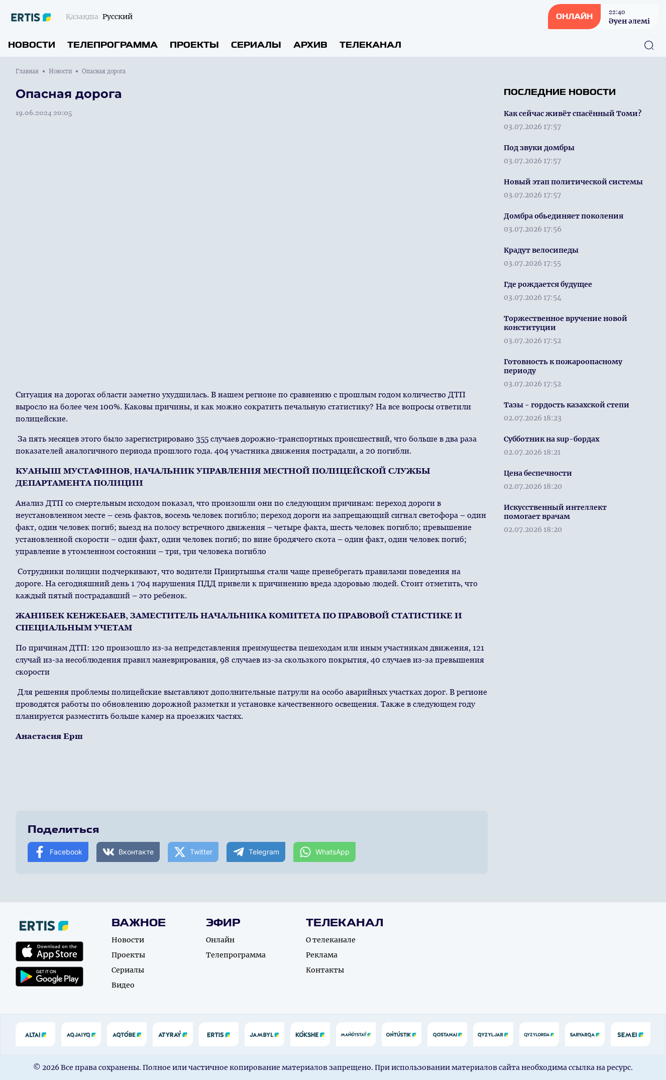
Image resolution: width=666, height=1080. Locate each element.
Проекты (194, 45)
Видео (123, 985)
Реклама (322, 954)
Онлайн (220, 939)
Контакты (325, 970)
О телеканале (331, 939)
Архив (310, 45)
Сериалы (256, 45)
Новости (31, 45)
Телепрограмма (112, 45)
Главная (27, 71)
